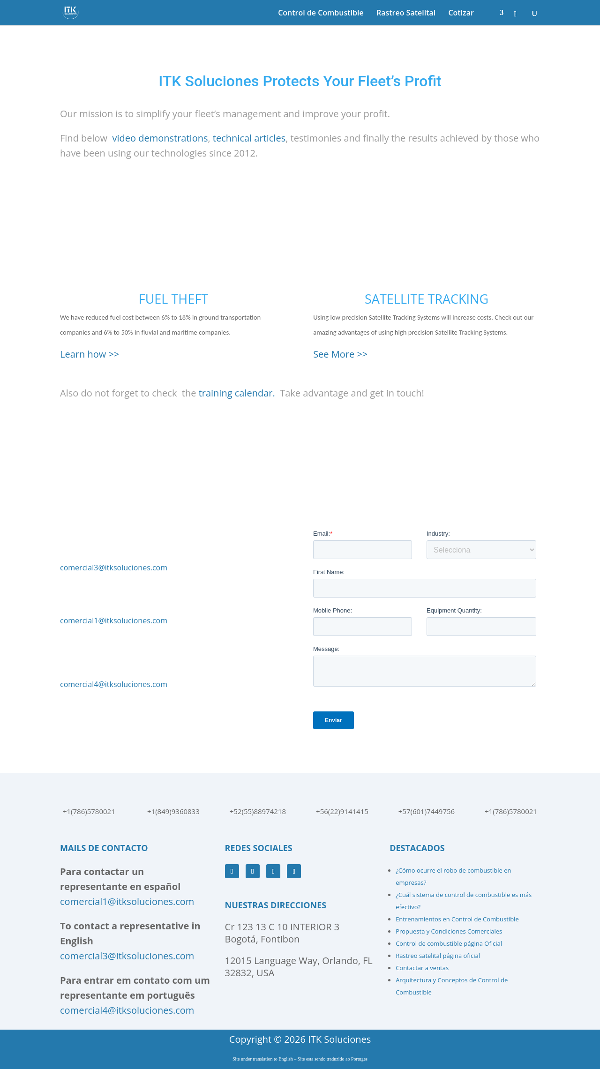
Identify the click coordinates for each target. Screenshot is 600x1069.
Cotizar (461, 13)
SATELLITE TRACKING (426, 298)
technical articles (249, 138)
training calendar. (237, 393)
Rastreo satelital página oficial (438, 955)
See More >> (340, 354)
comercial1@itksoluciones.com (113, 620)
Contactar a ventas (422, 968)
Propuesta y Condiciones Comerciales (449, 931)
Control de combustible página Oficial (449, 943)
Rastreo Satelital (405, 13)
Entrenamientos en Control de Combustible (457, 919)
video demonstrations (160, 138)
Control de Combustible (321, 13)
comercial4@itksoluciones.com (113, 684)
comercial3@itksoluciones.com (113, 567)
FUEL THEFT (173, 298)
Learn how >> (89, 354)
